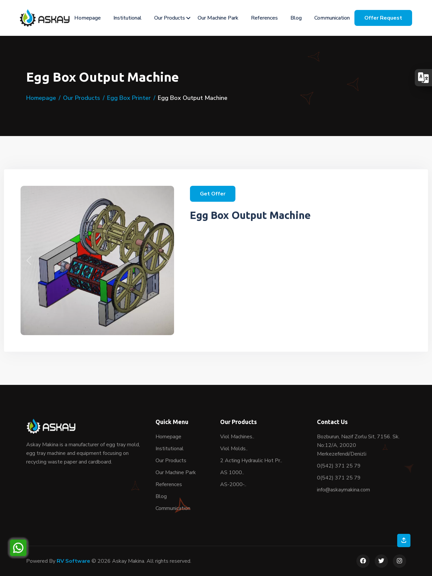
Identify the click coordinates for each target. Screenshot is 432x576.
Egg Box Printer (129, 98)
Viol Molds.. (234, 448)
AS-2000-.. (233, 484)
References (264, 18)
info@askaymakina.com (343, 489)
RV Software (73, 561)
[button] (29, 260)
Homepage (87, 18)
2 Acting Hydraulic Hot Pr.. (251, 460)
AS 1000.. (232, 472)
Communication (332, 18)
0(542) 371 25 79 (339, 465)
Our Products (169, 18)
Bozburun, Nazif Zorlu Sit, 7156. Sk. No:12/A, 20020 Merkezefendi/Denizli (358, 445)
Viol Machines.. (237, 436)
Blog (296, 18)
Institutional (127, 18)
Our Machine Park (218, 18)
